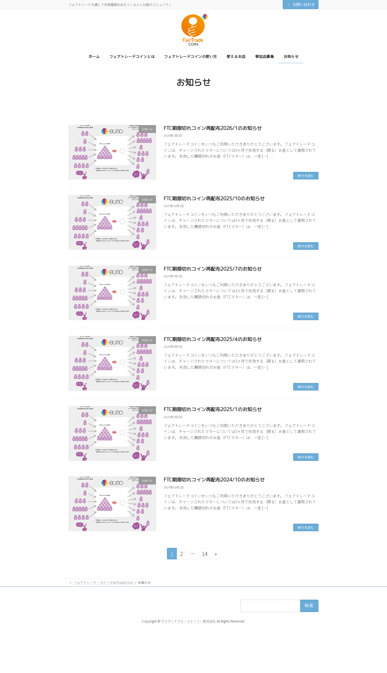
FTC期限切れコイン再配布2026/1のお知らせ (213, 128)
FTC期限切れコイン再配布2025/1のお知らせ (213, 409)
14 (205, 554)
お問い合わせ (300, 4)
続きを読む (306, 175)
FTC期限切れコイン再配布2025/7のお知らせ (213, 269)
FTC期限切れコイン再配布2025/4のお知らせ (213, 339)
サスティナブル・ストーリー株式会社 (188, 620)
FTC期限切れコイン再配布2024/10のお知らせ (214, 479)
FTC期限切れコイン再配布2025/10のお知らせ (214, 198)
